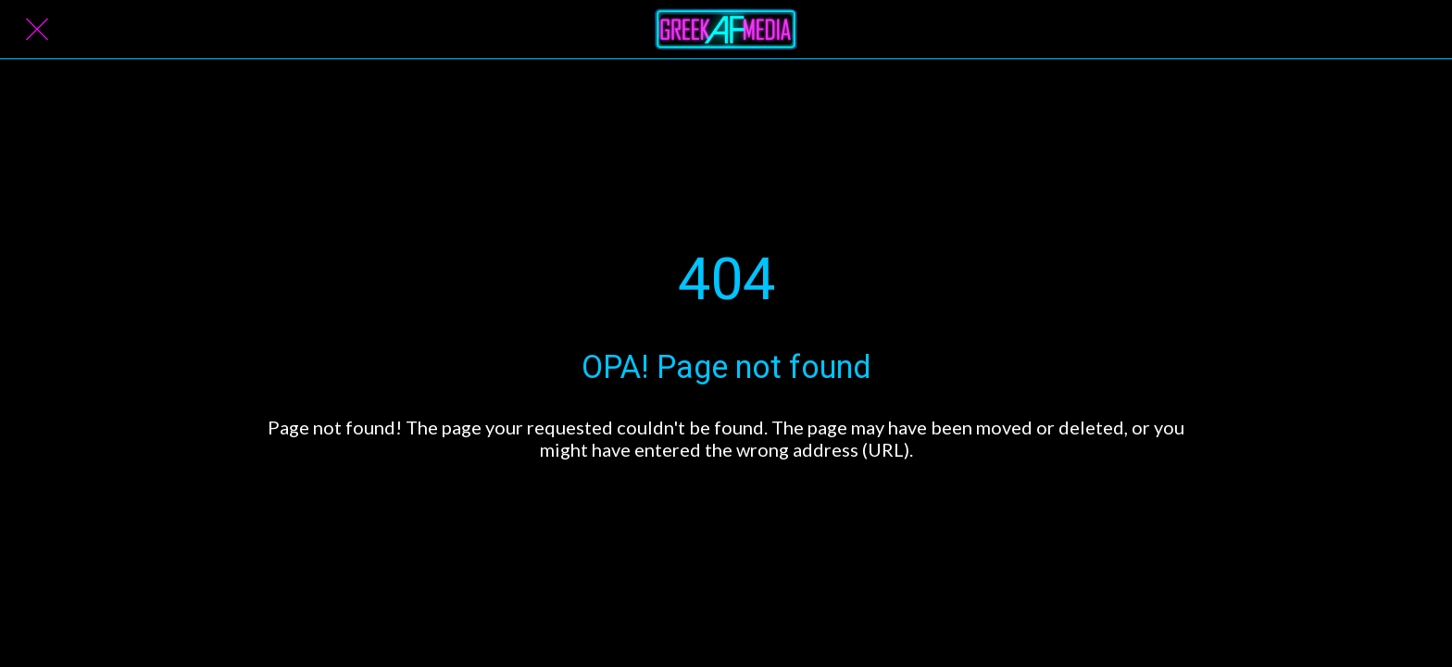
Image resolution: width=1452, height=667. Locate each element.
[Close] (37, 30)
